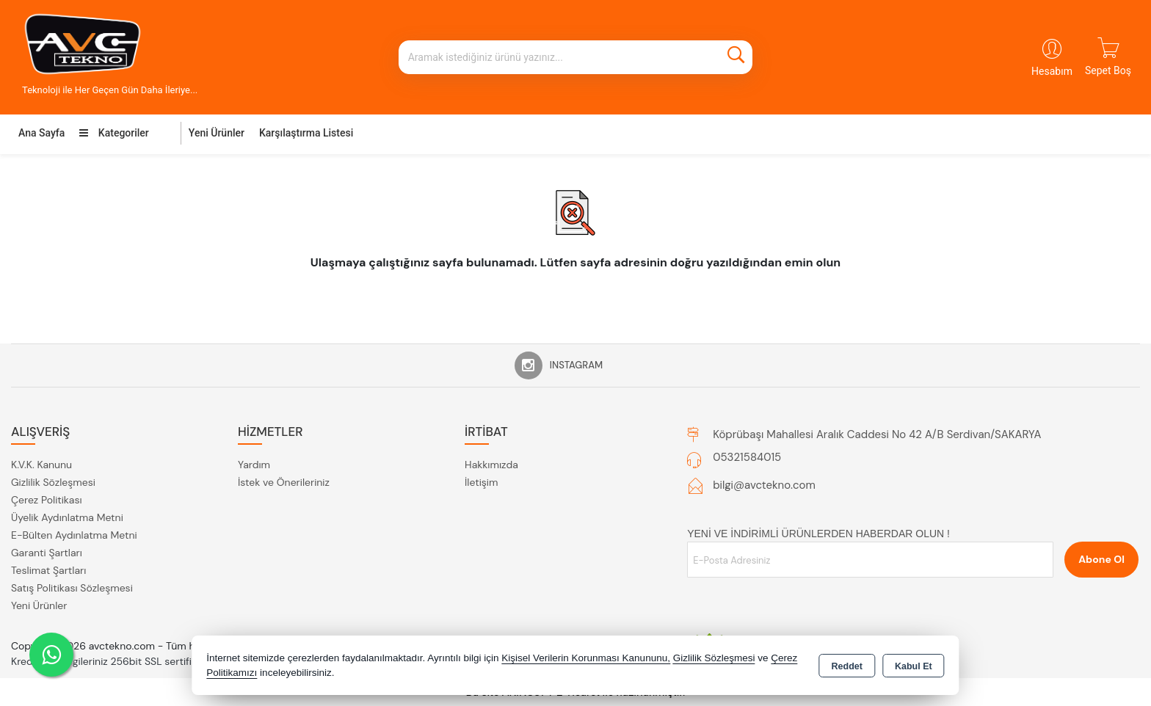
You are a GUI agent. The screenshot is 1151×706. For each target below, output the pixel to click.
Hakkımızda (491, 464)
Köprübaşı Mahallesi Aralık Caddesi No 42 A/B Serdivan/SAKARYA (877, 434)
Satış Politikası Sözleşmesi (72, 587)
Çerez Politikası (46, 499)
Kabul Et (913, 666)
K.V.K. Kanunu (41, 464)
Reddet (847, 666)
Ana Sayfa (41, 133)
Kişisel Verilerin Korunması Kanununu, (585, 657)
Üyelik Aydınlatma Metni (67, 517)
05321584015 (747, 457)
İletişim (481, 482)
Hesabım (1051, 71)
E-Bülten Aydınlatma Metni (74, 535)
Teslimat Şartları (48, 570)
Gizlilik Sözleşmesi (53, 482)
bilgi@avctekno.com (764, 485)
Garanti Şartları (46, 552)
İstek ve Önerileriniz (284, 482)
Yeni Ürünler (39, 605)
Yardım (254, 464)
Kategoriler (113, 133)
